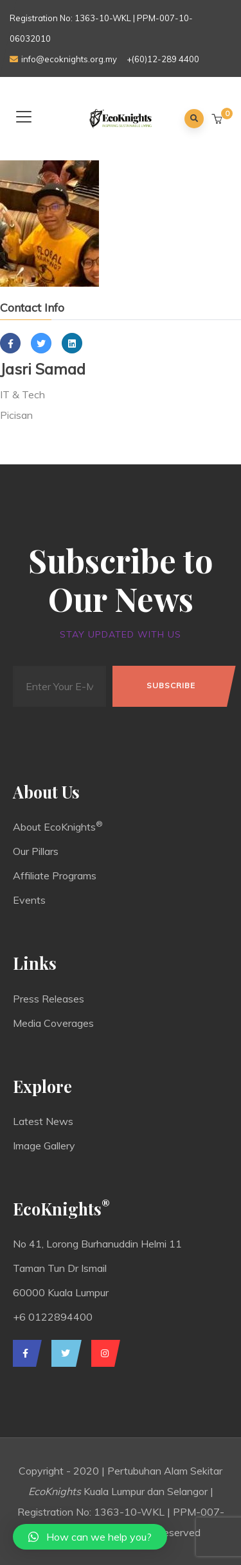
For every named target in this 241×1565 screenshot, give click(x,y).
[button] (218, 119)
